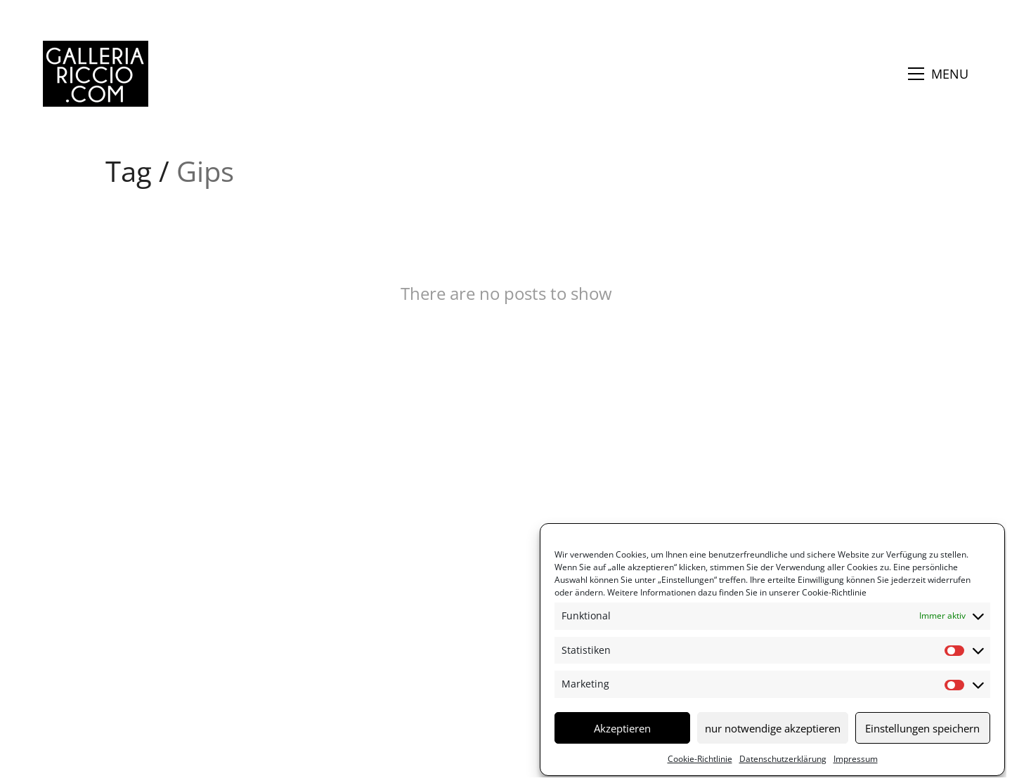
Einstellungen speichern (922, 728)
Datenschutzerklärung (782, 759)
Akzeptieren (622, 728)
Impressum (855, 759)
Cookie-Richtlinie (833, 592)
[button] (938, 74)
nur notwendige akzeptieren (773, 728)
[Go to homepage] (95, 74)
